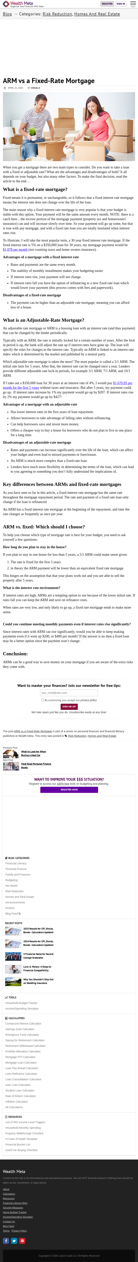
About (6, 1189)
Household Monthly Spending (23, 1127)
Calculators (15, 1018)
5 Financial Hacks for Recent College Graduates (38, 955)
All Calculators (14, 1107)
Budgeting (11, 880)
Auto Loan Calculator (18, 1084)
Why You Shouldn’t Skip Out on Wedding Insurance (38, 981)
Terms (6, 1231)
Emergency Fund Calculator (22, 1034)
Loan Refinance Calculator (21, 1073)
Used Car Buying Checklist (21, 1150)
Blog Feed (13, 913)
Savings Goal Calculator (19, 1029)
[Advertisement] (69, 46)
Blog (7, 14)
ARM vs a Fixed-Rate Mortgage (33, 731)
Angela (35, 88)
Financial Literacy (15, 863)
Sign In (121, 3)
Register (107, 3)
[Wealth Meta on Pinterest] (22, 1241)
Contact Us (9, 1221)
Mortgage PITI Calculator (20, 1057)
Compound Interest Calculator (23, 1023)
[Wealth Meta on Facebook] (6, 1241)
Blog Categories (17, 858)
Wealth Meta (25, 735)
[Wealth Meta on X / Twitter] (14, 1241)
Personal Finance (15, 868)
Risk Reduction (57, 14)
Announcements (15, 902)
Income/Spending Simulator (22, 1008)
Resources (13, 1117)
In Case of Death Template (21, 1138)
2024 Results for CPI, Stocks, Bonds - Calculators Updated (38, 943)
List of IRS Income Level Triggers (25, 1122)
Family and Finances (17, 874)
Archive (9, 908)
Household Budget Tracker (21, 1003)
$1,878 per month (15, 250)
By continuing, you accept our (60, 700)
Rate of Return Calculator (20, 1096)
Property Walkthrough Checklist (24, 1133)
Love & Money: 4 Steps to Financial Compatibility (37, 968)
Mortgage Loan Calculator (21, 1062)
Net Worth (11, 885)
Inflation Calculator (16, 1101)
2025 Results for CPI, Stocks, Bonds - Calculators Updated (38, 930)
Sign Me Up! (69, 706)
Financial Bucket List (17, 1144)
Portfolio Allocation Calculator (23, 1051)
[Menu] (133, 4)
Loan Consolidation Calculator (23, 1079)
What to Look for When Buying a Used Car (33, 753)
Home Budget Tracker (15, 1212)
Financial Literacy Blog (15, 1203)
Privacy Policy (19, 1231)
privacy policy (88, 700)
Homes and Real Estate (97, 14)
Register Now (69, 789)
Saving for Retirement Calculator (24, 1040)
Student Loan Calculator (19, 1090)
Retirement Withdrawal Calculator (25, 1045)
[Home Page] (23, 4)
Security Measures (13, 1207)
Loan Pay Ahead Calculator (21, 1068)
